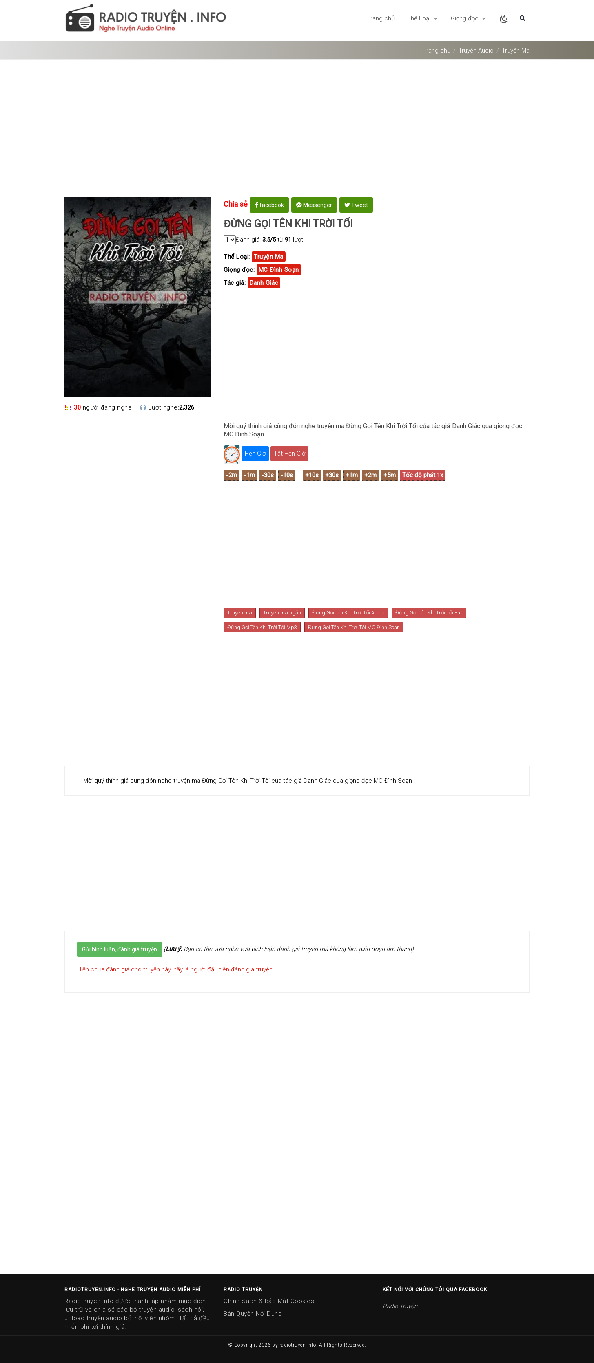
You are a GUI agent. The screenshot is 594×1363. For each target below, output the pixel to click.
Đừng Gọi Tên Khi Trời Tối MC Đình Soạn (354, 627)
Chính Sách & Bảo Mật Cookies (269, 1301)
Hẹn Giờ (255, 453)
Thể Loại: (237, 256)
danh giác (264, 282)
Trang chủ (381, 18)
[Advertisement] (297, 131)
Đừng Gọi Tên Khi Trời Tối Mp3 (262, 627)
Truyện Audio (476, 50)
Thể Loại (422, 18)
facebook (269, 205)
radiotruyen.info (297, 1345)
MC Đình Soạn (279, 269)
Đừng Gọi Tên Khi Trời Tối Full (429, 613)
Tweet (356, 205)
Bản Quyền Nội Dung (253, 1313)
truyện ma (269, 256)
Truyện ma (239, 613)
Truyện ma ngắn (282, 613)
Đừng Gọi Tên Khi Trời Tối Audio (348, 613)
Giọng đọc (468, 18)
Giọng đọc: (239, 269)
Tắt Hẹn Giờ (289, 453)
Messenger (314, 205)
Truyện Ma (516, 50)
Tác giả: (235, 282)
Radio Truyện (400, 1306)
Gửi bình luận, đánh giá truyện (119, 949)
